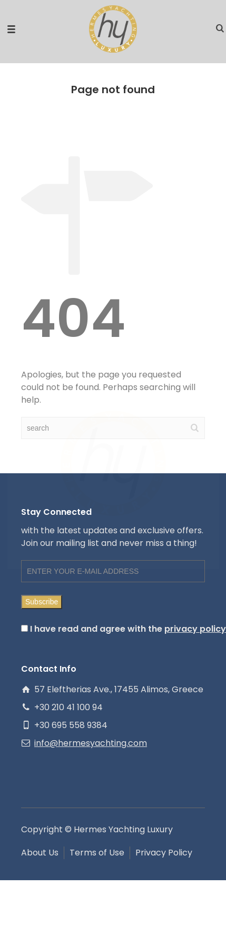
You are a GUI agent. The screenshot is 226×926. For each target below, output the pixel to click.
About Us (39, 853)
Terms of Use (97, 853)
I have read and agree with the (113, 629)
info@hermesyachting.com (90, 743)
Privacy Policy (163, 853)
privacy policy (195, 629)
